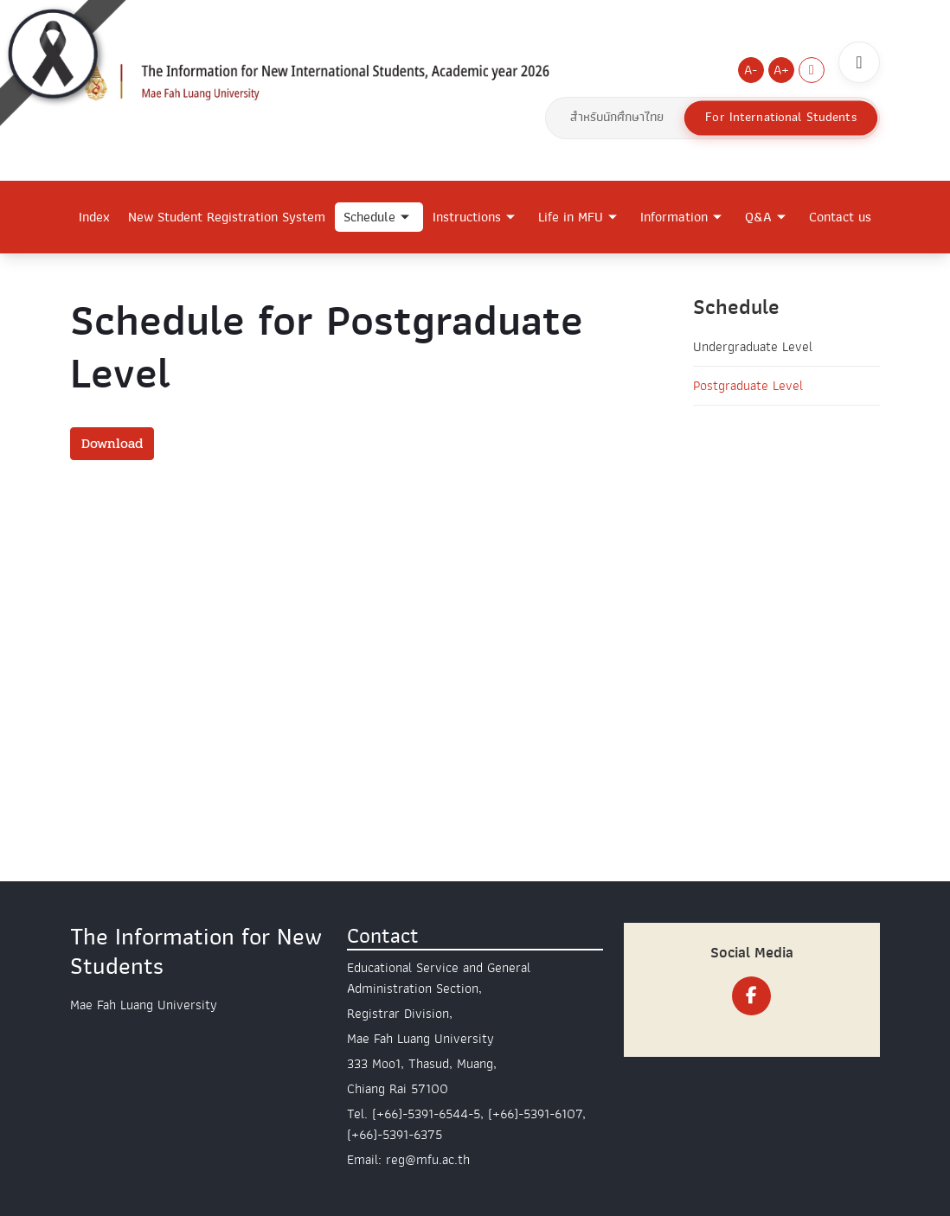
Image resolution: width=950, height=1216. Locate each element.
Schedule (369, 217)
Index (94, 217)
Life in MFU (570, 217)
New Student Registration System (226, 217)
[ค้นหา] (859, 62)
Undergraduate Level (752, 346)
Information (674, 217)
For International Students (780, 117)
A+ (781, 70)
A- (750, 70)
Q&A (758, 217)
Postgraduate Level (748, 385)
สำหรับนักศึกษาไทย (617, 117)
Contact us (840, 217)
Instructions (467, 217)
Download (112, 443)
